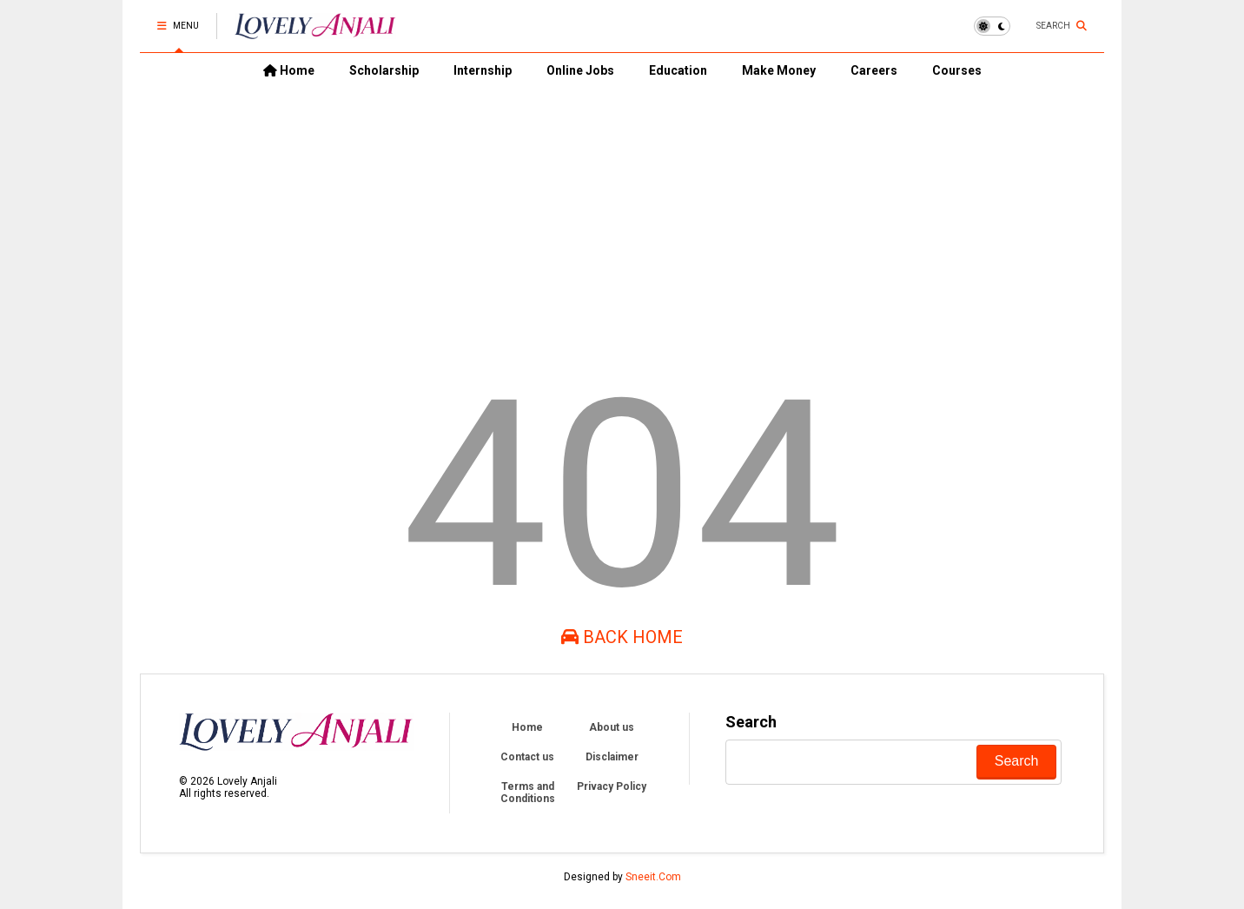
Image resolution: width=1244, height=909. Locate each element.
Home (288, 70)
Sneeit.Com (653, 877)
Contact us (527, 757)
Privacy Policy (611, 786)
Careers (873, 70)
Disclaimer (612, 757)
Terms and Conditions (527, 792)
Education (678, 70)
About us (611, 727)
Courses (957, 70)
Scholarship (384, 70)
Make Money (779, 70)
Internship (482, 70)
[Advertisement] (622, 218)
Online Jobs (580, 70)
